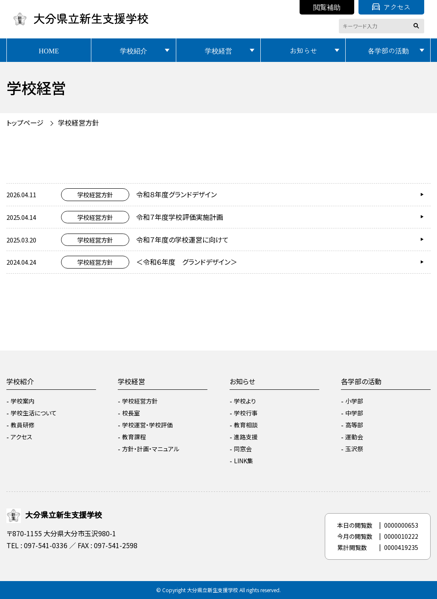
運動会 (354, 436)
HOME (49, 50)
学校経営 (218, 50)
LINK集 (243, 460)
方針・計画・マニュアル (150, 448)
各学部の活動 (388, 50)
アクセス (391, 7)
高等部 (354, 425)
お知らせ (303, 50)
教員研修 (23, 425)
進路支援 (246, 436)
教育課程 (134, 436)
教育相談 (246, 425)
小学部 (354, 401)
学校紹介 (133, 50)
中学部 (354, 413)
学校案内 (23, 401)
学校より (245, 401)
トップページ (25, 122)
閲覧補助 (327, 7)
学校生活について (34, 413)
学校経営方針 (78, 122)
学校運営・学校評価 (147, 425)
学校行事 (246, 413)
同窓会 (243, 448)
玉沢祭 (354, 448)
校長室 (131, 413)
